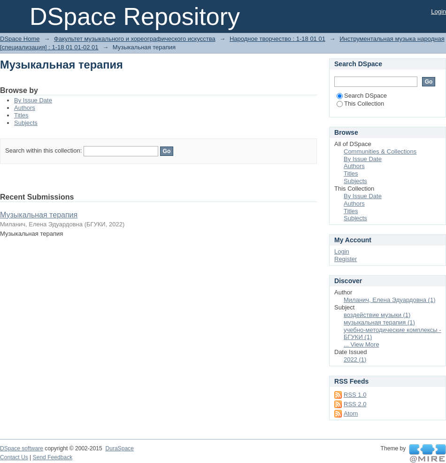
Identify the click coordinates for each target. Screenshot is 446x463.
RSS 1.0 (355, 394)
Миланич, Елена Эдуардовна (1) (390, 299)
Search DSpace (362, 95)
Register (345, 258)
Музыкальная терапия (38, 215)
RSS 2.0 (355, 404)
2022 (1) (355, 359)
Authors (24, 107)
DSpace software (21, 448)
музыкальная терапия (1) (379, 322)
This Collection (360, 103)
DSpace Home (20, 38)
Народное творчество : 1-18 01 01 (277, 38)
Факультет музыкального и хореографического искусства (134, 38)
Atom (351, 413)
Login (438, 11)
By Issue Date (33, 100)
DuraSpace (119, 448)
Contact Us (14, 457)
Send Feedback (53, 457)
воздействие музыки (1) (377, 314)
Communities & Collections (380, 151)
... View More (361, 344)
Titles (21, 115)
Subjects (26, 122)
